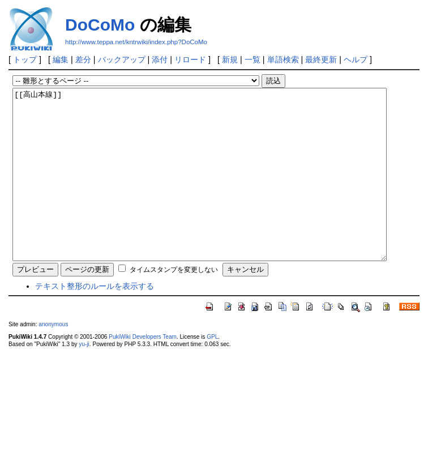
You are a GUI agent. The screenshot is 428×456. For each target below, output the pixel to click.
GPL (212, 371)
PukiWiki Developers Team (143, 371)
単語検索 (283, 59)
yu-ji (84, 378)
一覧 (252, 59)
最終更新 (321, 59)
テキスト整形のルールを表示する (94, 320)
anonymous (53, 358)
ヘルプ (355, 59)
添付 (160, 59)
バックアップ (121, 59)
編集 (61, 59)
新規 (230, 59)
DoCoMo (100, 24)
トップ (25, 59)
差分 (83, 59)
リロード (190, 59)
